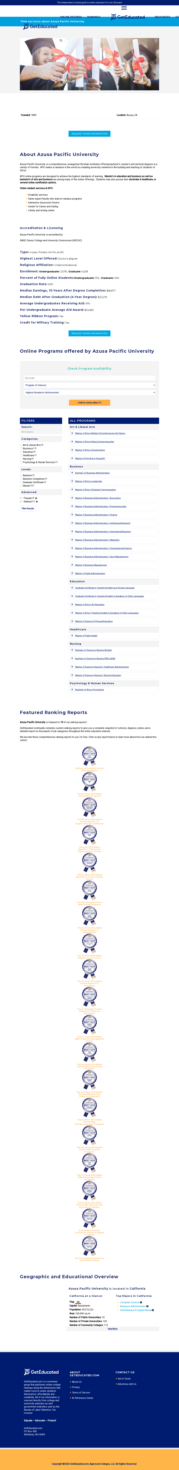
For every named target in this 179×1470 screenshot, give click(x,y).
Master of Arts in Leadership (88, 481)
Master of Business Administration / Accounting (98, 498)
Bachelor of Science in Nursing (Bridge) (93, 650)
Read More (112, 1329)
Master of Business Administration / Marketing (97, 540)
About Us (77, 1381)
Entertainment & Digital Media (135, 1310)
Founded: (25, 115)
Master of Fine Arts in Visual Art (90, 458)
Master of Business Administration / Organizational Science (103, 548)
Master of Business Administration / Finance (96, 515)
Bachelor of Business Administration (92, 473)
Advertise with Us (127, 1384)
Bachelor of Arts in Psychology (89, 689)
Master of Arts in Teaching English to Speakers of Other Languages (107, 613)
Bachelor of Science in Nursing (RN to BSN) (95, 658)
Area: (72, 1313)
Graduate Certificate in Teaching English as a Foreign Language (105, 588)
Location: (121, 115)
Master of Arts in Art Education (89, 604)
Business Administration (133, 1306)
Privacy (76, 1387)
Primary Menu (124, 8)
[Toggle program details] (72, 433)
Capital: (73, 1305)
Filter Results (28, 508)
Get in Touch (124, 1378)
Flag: (71, 1301)
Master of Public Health (86, 635)
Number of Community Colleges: (86, 1325)
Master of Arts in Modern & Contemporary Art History (100, 433)
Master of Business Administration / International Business (103, 531)
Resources (162, 17)
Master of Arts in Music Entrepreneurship (94, 441)
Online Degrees (71, 17)
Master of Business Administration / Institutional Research (102, 523)
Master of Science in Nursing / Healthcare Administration (102, 667)
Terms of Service (81, 1392)
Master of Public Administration (90, 573)
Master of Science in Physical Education (94, 621)
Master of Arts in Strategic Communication (95, 490)
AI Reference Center (82, 1398)
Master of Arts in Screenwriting (90, 450)
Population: (75, 1309)
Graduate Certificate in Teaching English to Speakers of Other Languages (109, 596)
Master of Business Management (91, 565)
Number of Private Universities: (85, 1321)
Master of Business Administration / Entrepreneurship (100, 506)
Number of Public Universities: (85, 1317)
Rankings (93, 17)
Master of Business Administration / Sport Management (101, 557)
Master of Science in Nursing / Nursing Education (98, 675)
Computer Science (129, 1302)
